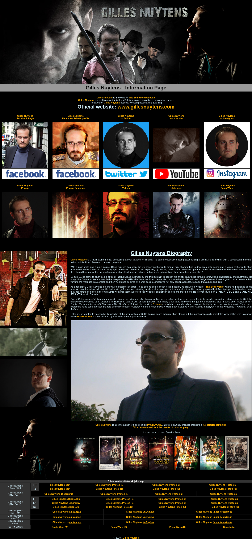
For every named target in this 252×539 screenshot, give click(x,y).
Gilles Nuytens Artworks (176, 186)
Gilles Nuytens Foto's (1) (109, 489)
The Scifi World (214, 286)
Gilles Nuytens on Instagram (227, 117)
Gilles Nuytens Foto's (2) (166, 489)
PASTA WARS (84, 316)
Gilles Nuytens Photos (25, 186)
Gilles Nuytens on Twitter (126, 117)
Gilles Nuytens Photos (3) (223, 485)
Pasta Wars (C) (177, 527)
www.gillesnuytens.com (146, 107)
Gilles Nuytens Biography (66, 503)
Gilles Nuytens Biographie (58, 494)
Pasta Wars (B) (119, 527)
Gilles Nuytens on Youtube (176, 117)
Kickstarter (229, 527)
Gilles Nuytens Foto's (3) (223, 489)
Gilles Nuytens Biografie (66, 507)
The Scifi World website (142, 97)
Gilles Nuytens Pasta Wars (227, 186)
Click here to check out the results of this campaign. (161, 427)
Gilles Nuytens (105, 97)
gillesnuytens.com (60, 485)
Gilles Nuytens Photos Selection (75, 186)
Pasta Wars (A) (60, 527)
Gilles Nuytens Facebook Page (25, 117)
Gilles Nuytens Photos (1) (109, 485)
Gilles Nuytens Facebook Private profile (75, 117)
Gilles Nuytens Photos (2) (166, 485)
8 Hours (157, 304)
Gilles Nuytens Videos (126, 186)
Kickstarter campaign (214, 425)
